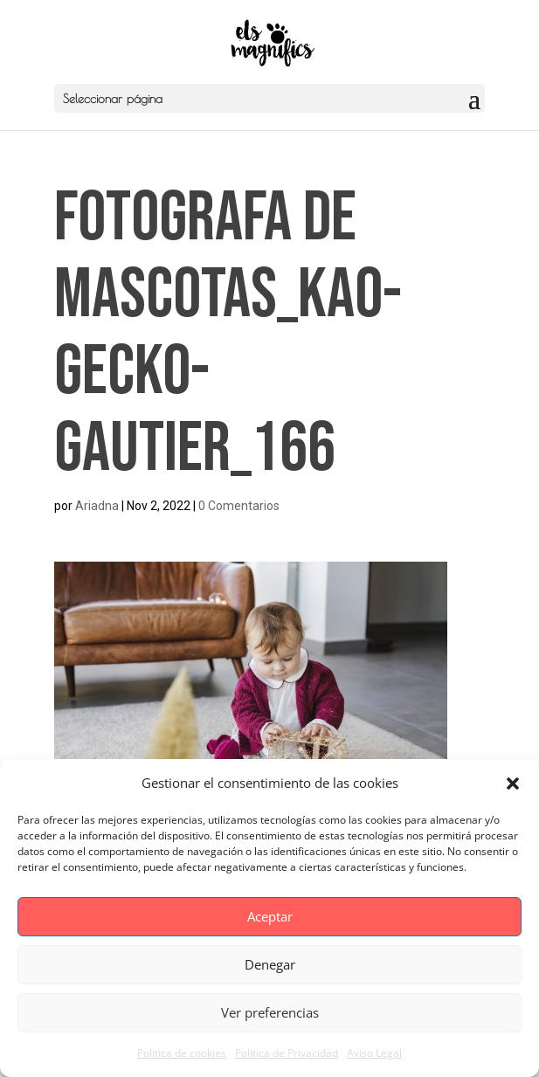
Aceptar (270, 916)
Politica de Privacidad (286, 1053)
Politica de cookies (181, 1053)
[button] (513, 783)
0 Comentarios (239, 506)
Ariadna (97, 506)
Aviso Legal (374, 1053)
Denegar (270, 964)
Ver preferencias (270, 1012)
